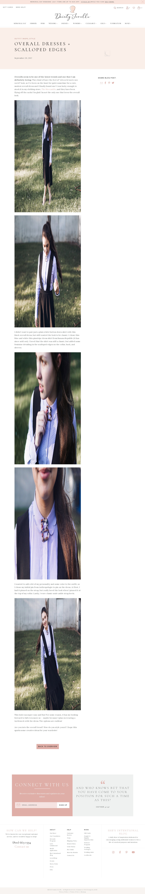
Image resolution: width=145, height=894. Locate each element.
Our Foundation (55, 836)
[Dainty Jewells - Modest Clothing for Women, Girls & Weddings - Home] (72, 13)
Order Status (71, 846)
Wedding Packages (87, 848)
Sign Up (63, 805)
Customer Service (70, 834)
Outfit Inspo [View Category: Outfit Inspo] (22, 39)
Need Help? (21, 7)
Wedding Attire (89, 852)
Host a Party (54, 864)
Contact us (22, 846)
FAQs (69, 838)
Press (51, 867)
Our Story (53, 833)
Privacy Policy (63, 892)
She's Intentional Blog (55, 854)
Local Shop (53, 858)
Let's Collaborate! (54, 844)
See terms (109, 2)
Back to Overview (47, 746)
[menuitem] (20, 23)
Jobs (51, 869)
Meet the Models (72, 852)
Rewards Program (53, 840)
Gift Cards (8, 7)
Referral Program (87, 843)
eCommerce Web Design (83, 889)
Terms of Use (74, 892)
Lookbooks (87, 855)
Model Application (53, 849)
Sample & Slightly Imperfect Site (88, 838)
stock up (85, 2)
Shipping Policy (72, 841)
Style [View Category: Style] (32, 39)
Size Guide (70, 849)
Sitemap (83, 892)
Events (52, 861)
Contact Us (70, 855)
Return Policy (71, 844)
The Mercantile (49, 89)
